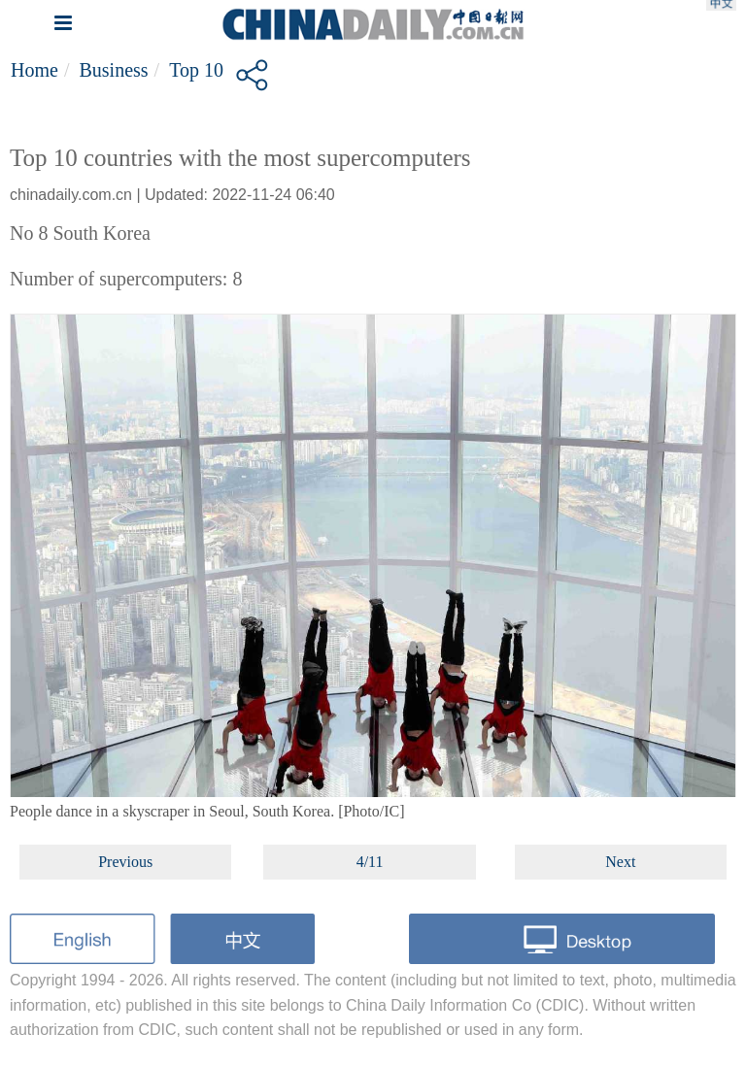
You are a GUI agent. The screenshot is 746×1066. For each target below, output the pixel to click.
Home (34, 70)
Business (113, 70)
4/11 (370, 861)
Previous (125, 861)
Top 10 (196, 70)
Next (620, 861)
